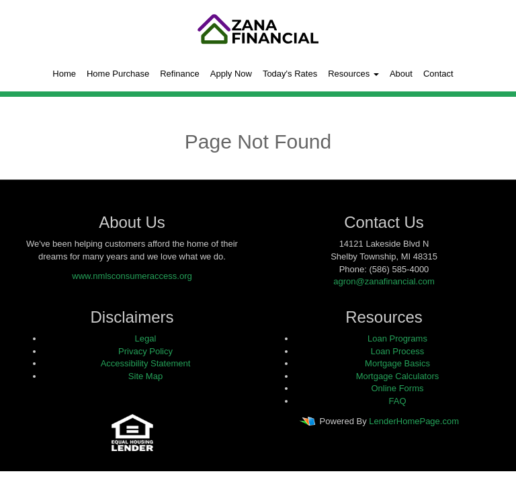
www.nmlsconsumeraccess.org (131, 276)
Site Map (145, 376)
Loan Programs (397, 338)
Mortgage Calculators (397, 376)
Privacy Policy (145, 351)
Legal (146, 338)
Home (64, 74)
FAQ (397, 401)
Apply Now (231, 74)
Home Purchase (118, 74)
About (401, 74)
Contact (438, 74)
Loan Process (398, 351)
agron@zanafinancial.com (384, 281)
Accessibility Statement (146, 363)
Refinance (180, 74)
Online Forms (397, 388)
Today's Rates (290, 74)
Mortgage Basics (397, 363)
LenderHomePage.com (414, 422)
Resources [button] (353, 74)
